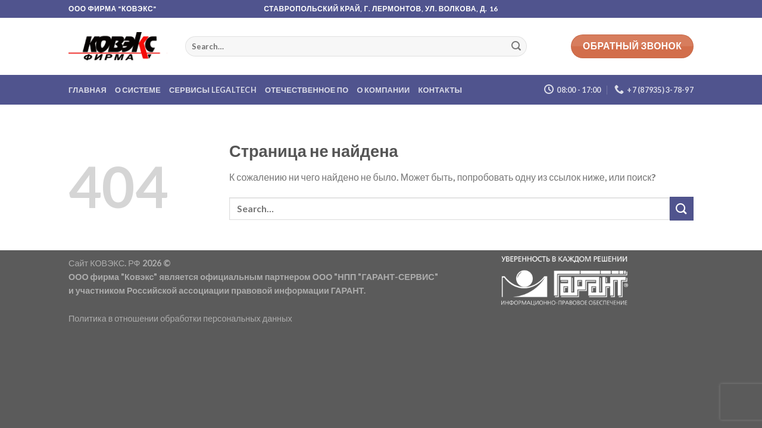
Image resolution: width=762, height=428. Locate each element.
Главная (87, 90)
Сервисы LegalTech (213, 90)
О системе (138, 90)
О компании (383, 90)
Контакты (441, 90)
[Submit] (516, 46)
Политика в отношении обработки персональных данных (180, 318)
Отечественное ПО (307, 90)
